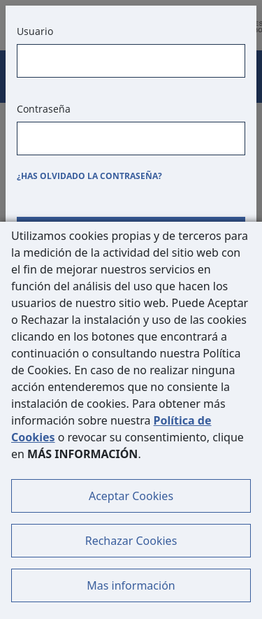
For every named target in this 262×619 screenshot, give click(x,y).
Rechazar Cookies (131, 540)
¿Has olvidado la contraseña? (89, 176)
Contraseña (44, 108)
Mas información (131, 585)
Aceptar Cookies (131, 496)
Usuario (35, 31)
